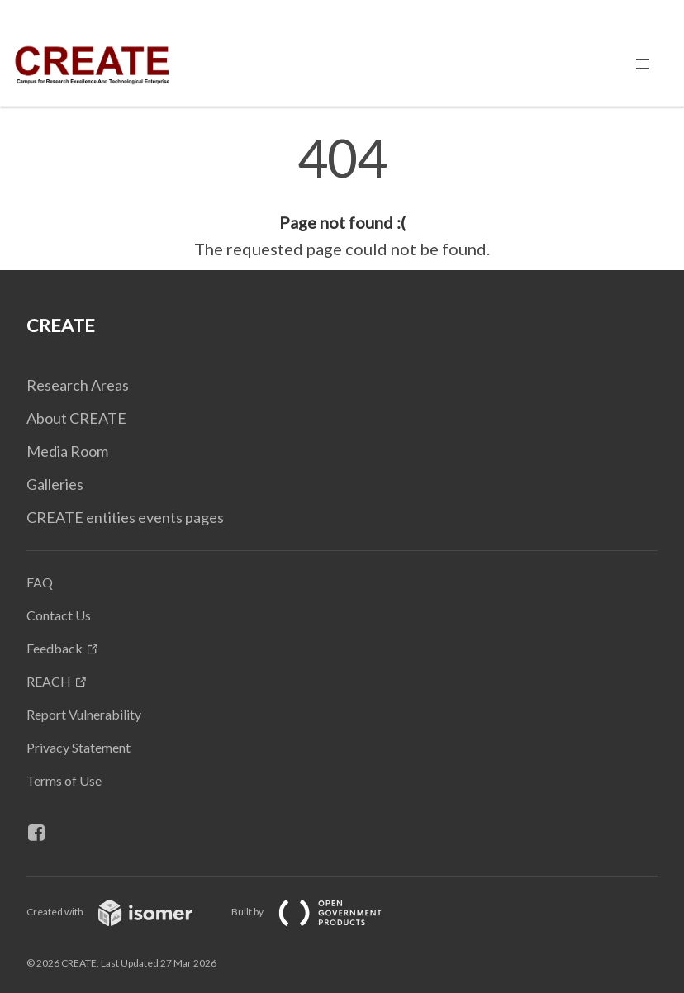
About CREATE (76, 418)
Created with (122, 911)
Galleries (54, 484)
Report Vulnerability (83, 714)
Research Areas (77, 385)
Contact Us (58, 615)
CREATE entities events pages (125, 517)
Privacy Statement (78, 747)
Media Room (67, 451)
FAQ (39, 582)
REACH (48, 681)
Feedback (54, 648)
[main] (342, 196)
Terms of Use (64, 780)
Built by (319, 911)
